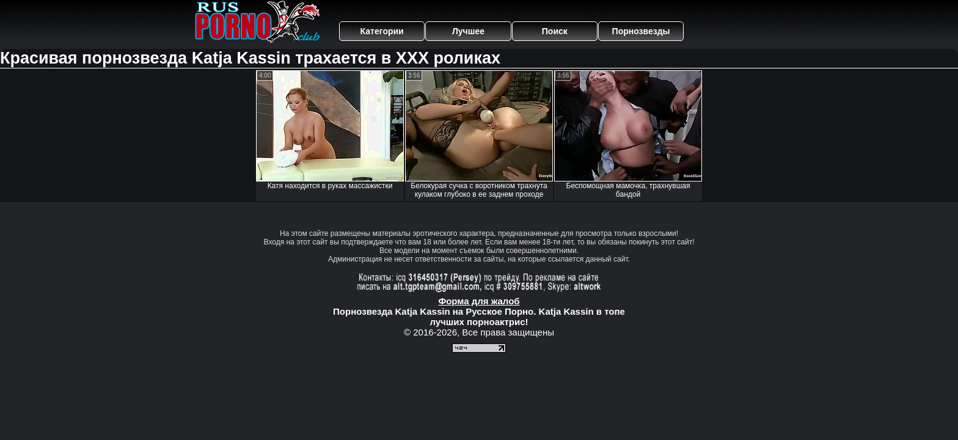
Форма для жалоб (478, 301)
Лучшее (468, 31)
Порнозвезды (641, 31)
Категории (382, 31)
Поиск (555, 31)
